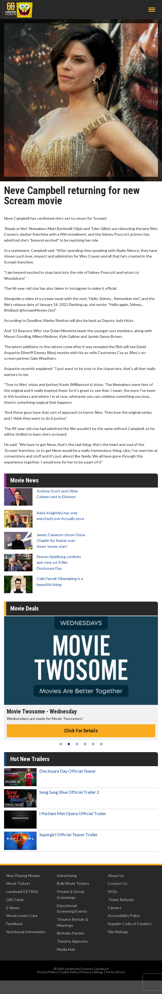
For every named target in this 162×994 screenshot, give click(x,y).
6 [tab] (101, 744)
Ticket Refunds (121, 899)
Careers (114, 907)
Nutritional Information (25, 931)
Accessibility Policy (124, 915)
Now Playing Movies (23, 875)
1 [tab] (60, 744)
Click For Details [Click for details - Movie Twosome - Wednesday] (81, 730)
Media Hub (66, 949)
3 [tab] (77, 744)
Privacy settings (92, 972)
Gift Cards (15, 899)
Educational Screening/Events (72, 908)
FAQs (112, 891)
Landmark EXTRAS (22, 891)
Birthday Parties (70, 933)
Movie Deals (24, 608)
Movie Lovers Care (22, 915)
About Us (116, 875)
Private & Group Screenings (70, 894)
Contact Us (117, 883)
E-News (13, 907)
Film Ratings (118, 931)
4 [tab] (85, 744)
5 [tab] (93, 744)
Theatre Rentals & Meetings (72, 922)
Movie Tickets (18, 883)
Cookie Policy (69, 972)
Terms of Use (115, 972)
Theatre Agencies (72, 941)
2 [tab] (69, 744)
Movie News (24, 480)
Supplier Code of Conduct (130, 923)
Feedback (14, 923)
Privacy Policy (47, 972)
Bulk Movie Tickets (73, 883)
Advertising (67, 875)
